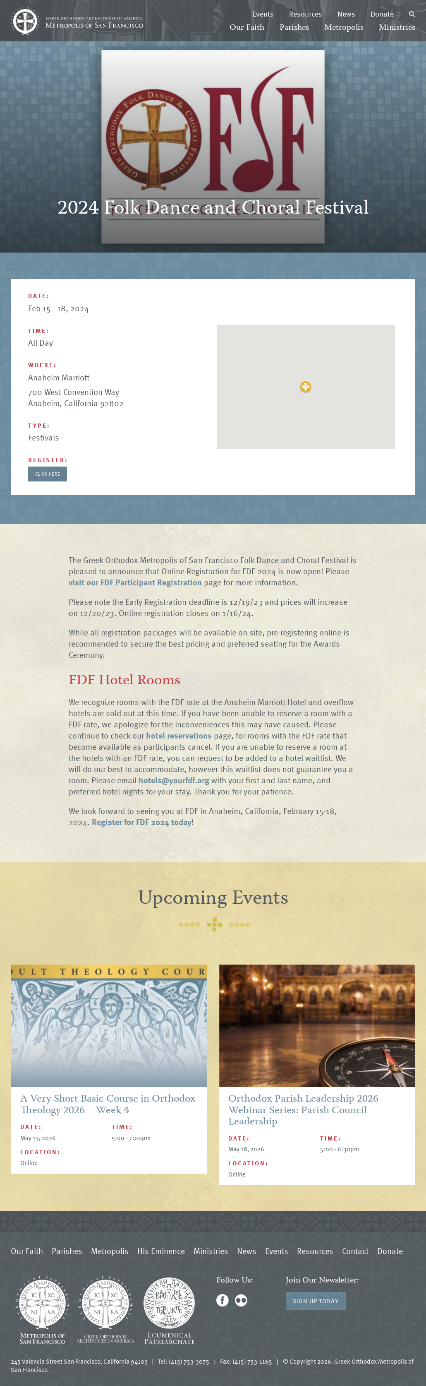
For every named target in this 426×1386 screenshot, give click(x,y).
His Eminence (161, 1250)
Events (263, 13)
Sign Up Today (316, 1300)
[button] (306, 387)
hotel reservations (179, 735)
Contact (355, 1250)
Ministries (397, 28)
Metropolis (344, 28)
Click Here (47, 473)
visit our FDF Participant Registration (135, 582)
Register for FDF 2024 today (141, 822)
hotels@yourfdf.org (174, 780)
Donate (382, 13)
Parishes (294, 28)
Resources (305, 13)
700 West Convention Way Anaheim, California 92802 (76, 397)
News (346, 13)
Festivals (43, 437)
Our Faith (247, 28)
